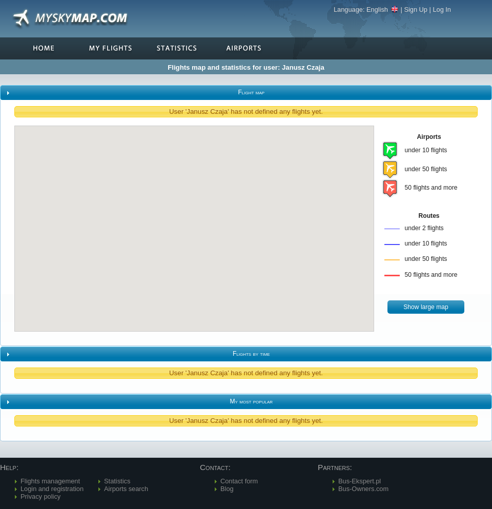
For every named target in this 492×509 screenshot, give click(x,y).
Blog (227, 489)
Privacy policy (40, 496)
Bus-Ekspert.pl (359, 481)
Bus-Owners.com (363, 489)
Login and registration (52, 489)
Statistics (117, 481)
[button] (425, 307)
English (382, 9)
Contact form (239, 481)
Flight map (251, 92)
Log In (442, 9)
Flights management (50, 481)
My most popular (251, 401)
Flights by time (251, 353)
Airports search (126, 489)
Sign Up (415, 9)
